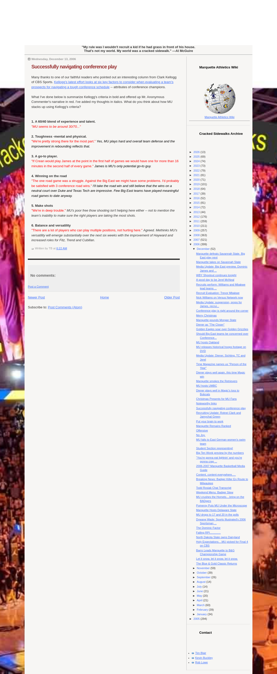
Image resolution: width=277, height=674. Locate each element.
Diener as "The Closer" (210, 324)
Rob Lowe (201, 662)
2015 (197, 202)
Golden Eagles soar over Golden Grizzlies (222, 329)
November (203, 568)
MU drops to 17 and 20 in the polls (217, 514)
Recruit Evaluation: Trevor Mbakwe (218, 292)
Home (104, 297)
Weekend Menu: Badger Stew (214, 492)
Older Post (172, 297)
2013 (197, 212)
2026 (197, 152)
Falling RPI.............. (208, 532)
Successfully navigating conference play (74, 66)
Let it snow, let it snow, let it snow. (217, 558)
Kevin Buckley (204, 657)
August (201, 581)
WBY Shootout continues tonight (216, 275)
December (203, 248)
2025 (197, 156)
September (204, 577)
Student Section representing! (214, 448)
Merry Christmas (206, 315)
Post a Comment (38, 286)
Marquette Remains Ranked (213, 425)
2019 (197, 184)
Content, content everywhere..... (216, 474)
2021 (197, 175)
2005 (197, 618)
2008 (197, 235)
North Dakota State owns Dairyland (218, 537)
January (202, 614)
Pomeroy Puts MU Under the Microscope (221, 505)
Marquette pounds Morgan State (216, 320)
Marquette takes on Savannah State (218, 262)
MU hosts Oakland (207, 342)
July (200, 586)
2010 (197, 225)
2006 (197, 244)
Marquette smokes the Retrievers (217, 381)
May (200, 595)
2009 (197, 230)
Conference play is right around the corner (222, 310)
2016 (197, 198)
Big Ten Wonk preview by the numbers (220, 452)
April (200, 600)
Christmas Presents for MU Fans (216, 398)
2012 (197, 216)
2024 (197, 161)
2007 (197, 239)
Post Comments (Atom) (65, 307)
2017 (197, 193)
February (203, 609)
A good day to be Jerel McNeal (215, 279)
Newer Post (36, 297)
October (202, 572)
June (200, 591)
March (201, 605)
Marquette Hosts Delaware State (216, 510)
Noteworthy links (206, 403)
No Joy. (201, 435)
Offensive (202, 430)
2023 (197, 165)
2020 (197, 179)
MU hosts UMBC (206, 385)
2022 (197, 170)
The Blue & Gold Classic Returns (216, 563)
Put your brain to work (209, 421)
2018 (197, 188)
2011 (197, 221)
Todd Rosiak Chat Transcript (213, 487)
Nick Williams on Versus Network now (219, 297)
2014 (197, 207)
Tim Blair (200, 652)
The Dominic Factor (208, 527)
